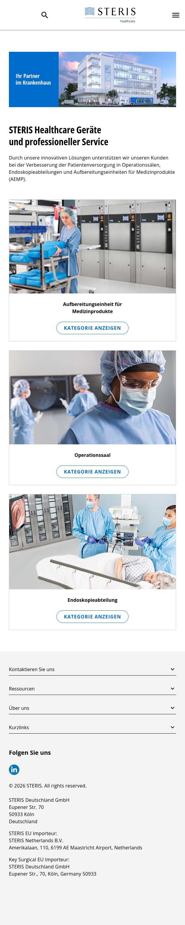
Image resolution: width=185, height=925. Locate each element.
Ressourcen (92, 688)
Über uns (92, 708)
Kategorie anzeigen (92, 328)
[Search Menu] (45, 15)
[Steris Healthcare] (110, 15)
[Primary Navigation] (176, 15)
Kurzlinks (92, 727)
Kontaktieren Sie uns (92, 669)
